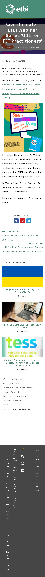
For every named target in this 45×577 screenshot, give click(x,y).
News (7, 61)
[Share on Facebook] (16, 220)
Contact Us (14, 451)
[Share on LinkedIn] (28, 220)
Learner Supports (11, 392)
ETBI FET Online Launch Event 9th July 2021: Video (22, 326)
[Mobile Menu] (40, 9)
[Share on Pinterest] (22, 220)
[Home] (3, 47)
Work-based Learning (13, 379)
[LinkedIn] (22, 470)
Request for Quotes (15, 503)
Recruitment (15, 460)
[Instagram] (22, 463)
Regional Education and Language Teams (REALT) (22, 290)
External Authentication (14, 396)
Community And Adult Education (18, 387)
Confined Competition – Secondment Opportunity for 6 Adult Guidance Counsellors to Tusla (22, 363)
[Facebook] (22, 456)
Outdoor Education (12, 400)
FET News (7, 405)
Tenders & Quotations (15, 473)
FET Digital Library (12, 383)
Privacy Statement (15, 489)
